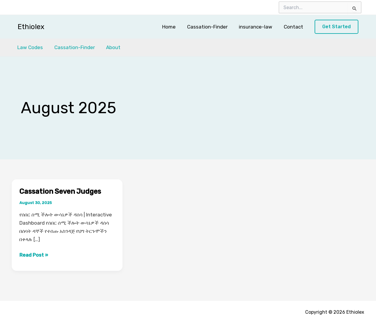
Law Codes (29, 47)
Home (173, 27)
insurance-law (257, 27)
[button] (336, 27)
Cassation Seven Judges (61, 191)
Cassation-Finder (210, 27)
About (110, 47)
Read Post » (33, 255)
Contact (294, 27)
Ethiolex (31, 27)
